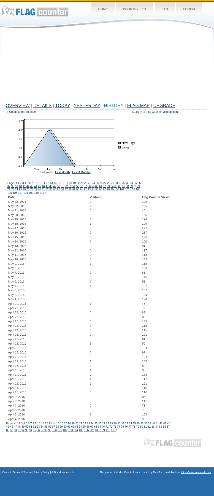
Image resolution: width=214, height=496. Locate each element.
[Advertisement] (107, 67)
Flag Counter (35, 11)
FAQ (165, 9)
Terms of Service (22, 472)
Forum (189, 9)
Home (103, 9)
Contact (6, 472)
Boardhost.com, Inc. (65, 472)
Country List (134, 9)
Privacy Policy (41, 472)
